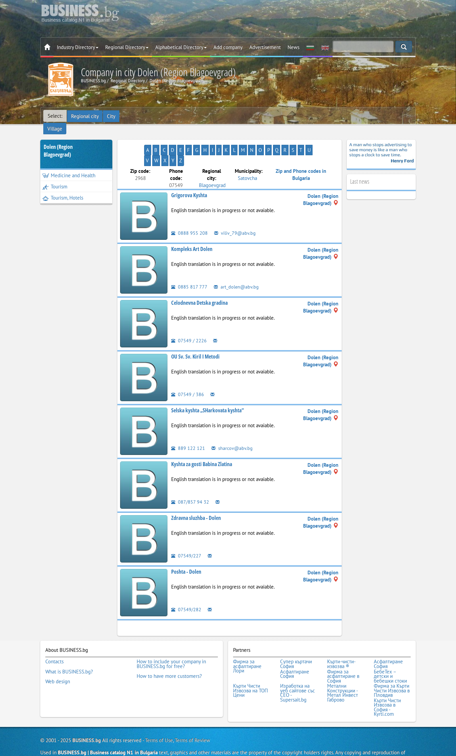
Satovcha (247, 158)
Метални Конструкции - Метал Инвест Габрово (342, 671)
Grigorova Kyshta (189, 175)
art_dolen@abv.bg (236, 267)
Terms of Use (159, 717)
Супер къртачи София (296, 643)
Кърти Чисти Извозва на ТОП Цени (250, 668)
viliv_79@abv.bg (235, 213)
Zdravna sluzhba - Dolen (196, 498)
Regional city (85, 116)
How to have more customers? (169, 654)
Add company (228, 47)
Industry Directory (77, 47)
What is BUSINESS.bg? (69, 650)
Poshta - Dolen (186, 551)
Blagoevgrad (212, 165)
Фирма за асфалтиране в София (343, 655)
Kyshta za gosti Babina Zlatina (201, 444)
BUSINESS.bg (86, 717)
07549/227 (186, 535)
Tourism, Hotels (62, 188)
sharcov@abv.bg (232, 428)
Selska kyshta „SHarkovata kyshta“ (207, 390)
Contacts (54, 641)
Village (131, 116)
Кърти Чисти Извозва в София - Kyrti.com (387, 684)
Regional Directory (127, 47)
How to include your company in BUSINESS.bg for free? (171, 643)
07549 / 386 (187, 374)
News (293, 47)
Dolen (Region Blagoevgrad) (58, 141)
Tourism (54, 177)
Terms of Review (192, 717)
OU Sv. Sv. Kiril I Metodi (195, 336)
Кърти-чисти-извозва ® (341, 643)
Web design (57, 659)
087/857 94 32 (190, 482)
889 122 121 (188, 428)
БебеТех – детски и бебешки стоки (390, 655)
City (111, 116)
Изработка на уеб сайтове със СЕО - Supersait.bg (297, 671)
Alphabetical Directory (181, 47)
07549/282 (186, 589)
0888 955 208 (189, 213)
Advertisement (265, 47)
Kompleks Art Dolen (191, 229)
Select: (55, 116)
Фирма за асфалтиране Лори (247, 646)
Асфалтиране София (388, 643)
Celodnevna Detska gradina (199, 283)
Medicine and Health (68, 166)
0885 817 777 (189, 267)
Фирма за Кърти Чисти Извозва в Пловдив (392, 668)
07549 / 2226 (189, 320)
